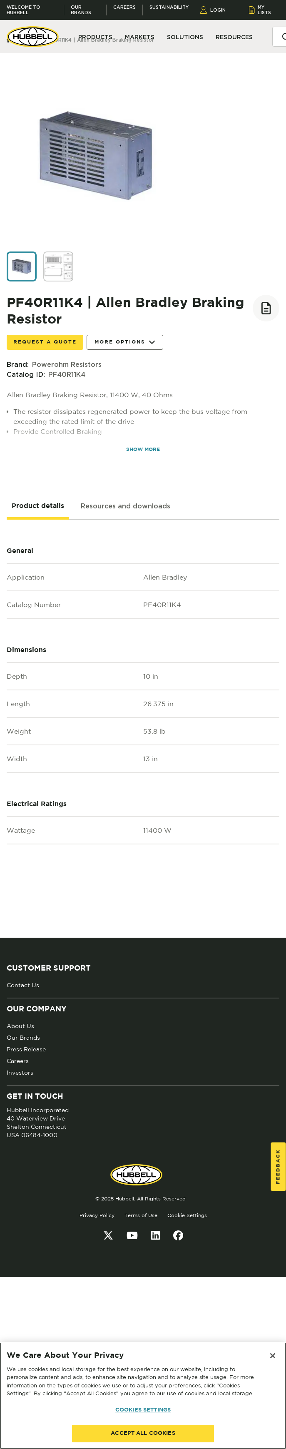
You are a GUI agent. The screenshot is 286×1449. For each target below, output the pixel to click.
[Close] (273, 1356)
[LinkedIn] (155, 1235)
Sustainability (169, 7)
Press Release (26, 1049)
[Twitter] (108, 1235)
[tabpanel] (143, 729)
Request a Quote (45, 342)
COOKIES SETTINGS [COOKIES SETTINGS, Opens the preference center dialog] (143, 1410)
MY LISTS (260, 9)
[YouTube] (132, 1235)
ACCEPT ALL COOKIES (143, 1433)
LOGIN (213, 10)
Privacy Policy (97, 1215)
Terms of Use (140, 1215)
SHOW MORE (143, 449)
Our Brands (81, 10)
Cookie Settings (187, 1215)
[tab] (38, 506)
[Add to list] (266, 308)
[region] (143, 1395)
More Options (125, 342)
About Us (20, 1026)
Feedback (278, 1167)
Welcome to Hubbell (23, 10)
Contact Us (23, 985)
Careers (124, 7)
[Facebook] (178, 1235)
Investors (20, 1072)
